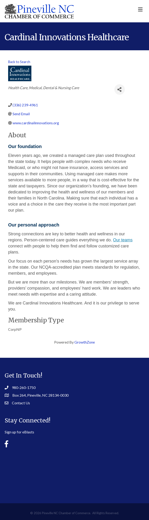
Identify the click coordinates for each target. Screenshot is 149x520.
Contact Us (21, 403)
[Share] (119, 89)
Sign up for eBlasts (19, 432)
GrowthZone (84, 342)
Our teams (122, 240)
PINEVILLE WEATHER (74, 471)
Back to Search (19, 62)
